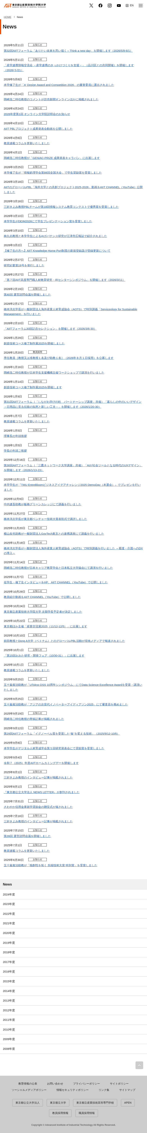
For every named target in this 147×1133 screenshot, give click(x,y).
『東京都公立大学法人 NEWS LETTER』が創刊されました (42, 792)
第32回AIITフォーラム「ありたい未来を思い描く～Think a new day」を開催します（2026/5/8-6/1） (68, 50)
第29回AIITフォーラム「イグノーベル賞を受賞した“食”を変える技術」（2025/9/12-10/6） (62, 733)
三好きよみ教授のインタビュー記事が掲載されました (38, 777)
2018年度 (9, 952)
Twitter (91, 5)
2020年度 (9, 933)
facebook (100, 5)
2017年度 (9, 962)
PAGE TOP (139, 1065)
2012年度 (9, 1010)
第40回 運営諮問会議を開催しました (27, 294)
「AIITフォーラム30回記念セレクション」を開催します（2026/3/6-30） (50, 328)
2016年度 (9, 971)
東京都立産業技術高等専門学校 (95, 1102)
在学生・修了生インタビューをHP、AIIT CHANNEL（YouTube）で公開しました (56, 582)
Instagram (109, 5)
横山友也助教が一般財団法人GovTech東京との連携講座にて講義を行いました (54, 533)
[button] (140, 5)
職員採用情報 (87, 1112)
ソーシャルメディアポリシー (29, 1089)
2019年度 (9, 942)
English (130, 5)
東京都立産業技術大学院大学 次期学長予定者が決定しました (43, 611)
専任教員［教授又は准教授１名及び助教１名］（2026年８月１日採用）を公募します (59, 357)
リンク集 (104, 1089)
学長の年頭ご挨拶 (15, 450)
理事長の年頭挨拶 (15, 436)
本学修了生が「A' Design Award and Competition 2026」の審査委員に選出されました (59, 84)
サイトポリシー (119, 1083)
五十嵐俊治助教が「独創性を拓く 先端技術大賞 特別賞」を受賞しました (50, 865)
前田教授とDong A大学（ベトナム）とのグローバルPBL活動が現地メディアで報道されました (64, 640)
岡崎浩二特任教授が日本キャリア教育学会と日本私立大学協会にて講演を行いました (58, 567)
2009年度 (9, 1039)
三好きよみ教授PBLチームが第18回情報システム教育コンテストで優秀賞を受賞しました (61, 206)
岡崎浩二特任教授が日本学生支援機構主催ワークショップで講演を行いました (54, 372)
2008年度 (9, 1048)
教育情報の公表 (27, 1083)
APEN (127, 1102)
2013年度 (9, 1000)
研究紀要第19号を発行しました (24, 265)
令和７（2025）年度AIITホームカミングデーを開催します (41, 763)
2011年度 (9, 1019)
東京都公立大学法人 (28, 1102)
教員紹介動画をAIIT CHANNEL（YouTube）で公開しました (42, 597)
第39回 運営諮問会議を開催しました (27, 836)
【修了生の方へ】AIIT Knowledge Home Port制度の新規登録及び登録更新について (57, 250)
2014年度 (9, 991)
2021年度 (9, 923)
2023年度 (9, 904)
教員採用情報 (60, 1112)
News (7, 884)
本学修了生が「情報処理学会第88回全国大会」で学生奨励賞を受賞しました (53, 172)
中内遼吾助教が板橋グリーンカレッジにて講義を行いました (42, 504)
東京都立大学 (58, 1102)
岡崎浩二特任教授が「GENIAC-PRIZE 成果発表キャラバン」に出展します (52, 158)
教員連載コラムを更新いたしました (27, 143)
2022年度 (9, 913)
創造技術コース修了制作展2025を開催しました (34, 343)
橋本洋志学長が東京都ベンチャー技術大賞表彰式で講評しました (45, 519)
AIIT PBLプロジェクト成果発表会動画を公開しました (38, 128)
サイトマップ (127, 1089)
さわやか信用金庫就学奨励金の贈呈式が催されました (38, 806)
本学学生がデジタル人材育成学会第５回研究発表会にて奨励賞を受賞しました (54, 748)
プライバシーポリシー (86, 1083)
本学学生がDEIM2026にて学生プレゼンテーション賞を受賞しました (48, 221)
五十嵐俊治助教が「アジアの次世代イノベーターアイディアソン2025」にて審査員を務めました (66, 704)
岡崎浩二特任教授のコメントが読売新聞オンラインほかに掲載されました (51, 99)
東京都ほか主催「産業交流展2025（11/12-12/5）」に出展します (45, 626)
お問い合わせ (55, 1083)
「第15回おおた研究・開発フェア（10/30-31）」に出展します (44, 655)
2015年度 (9, 981)
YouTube (119, 5)
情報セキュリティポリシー (72, 1089)
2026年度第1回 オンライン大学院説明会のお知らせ (37, 114)
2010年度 (9, 1029)
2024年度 (9, 894)
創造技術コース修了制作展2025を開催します (33, 387)
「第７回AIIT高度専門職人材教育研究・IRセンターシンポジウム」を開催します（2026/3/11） (64, 279)
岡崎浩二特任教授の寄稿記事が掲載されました (34, 718)
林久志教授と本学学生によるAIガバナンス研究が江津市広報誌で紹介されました (55, 236)
